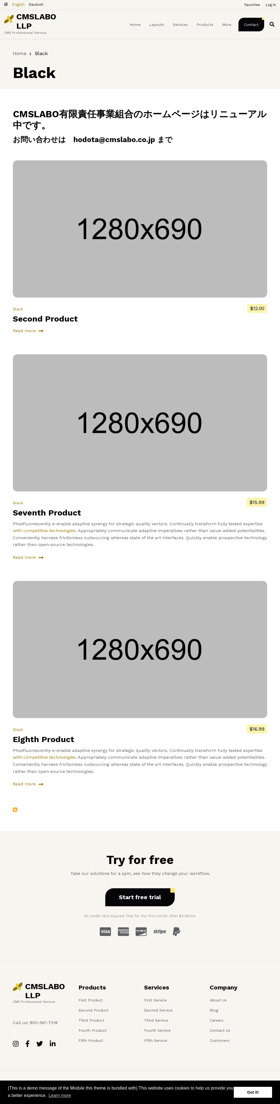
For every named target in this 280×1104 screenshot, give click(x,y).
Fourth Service (157, 1030)
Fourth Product (92, 1030)
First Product (90, 1000)
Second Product (93, 1010)
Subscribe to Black (15, 810)
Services (180, 24)
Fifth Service (155, 1040)
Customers (219, 1040)
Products (205, 24)
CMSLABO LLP (36, 21)
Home (135, 24)
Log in (271, 5)
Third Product (91, 1020)
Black (18, 309)
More (226, 24)
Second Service (158, 1010)
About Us (218, 1000)
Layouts (156, 24)
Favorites (252, 5)
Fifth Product (90, 1040)
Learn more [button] (60, 1095)
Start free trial (140, 897)
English (18, 4)
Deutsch (36, 4)
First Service (155, 1000)
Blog (214, 1010)
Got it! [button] (253, 1092)
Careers (216, 1020)
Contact (251, 24)
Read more (24, 331)
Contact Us (220, 1030)
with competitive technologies (44, 530)
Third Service (156, 1020)
